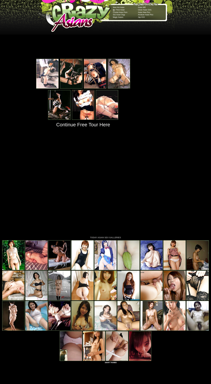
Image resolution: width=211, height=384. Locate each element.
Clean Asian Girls (144, 10)
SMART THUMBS (111, 322)
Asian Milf (142, 7)
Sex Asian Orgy (119, 15)
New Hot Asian (118, 7)
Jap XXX (141, 17)
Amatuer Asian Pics (145, 15)
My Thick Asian (119, 10)
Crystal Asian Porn (120, 12)
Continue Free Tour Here (83, 124)
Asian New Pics (144, 12)
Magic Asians (118, 17)
